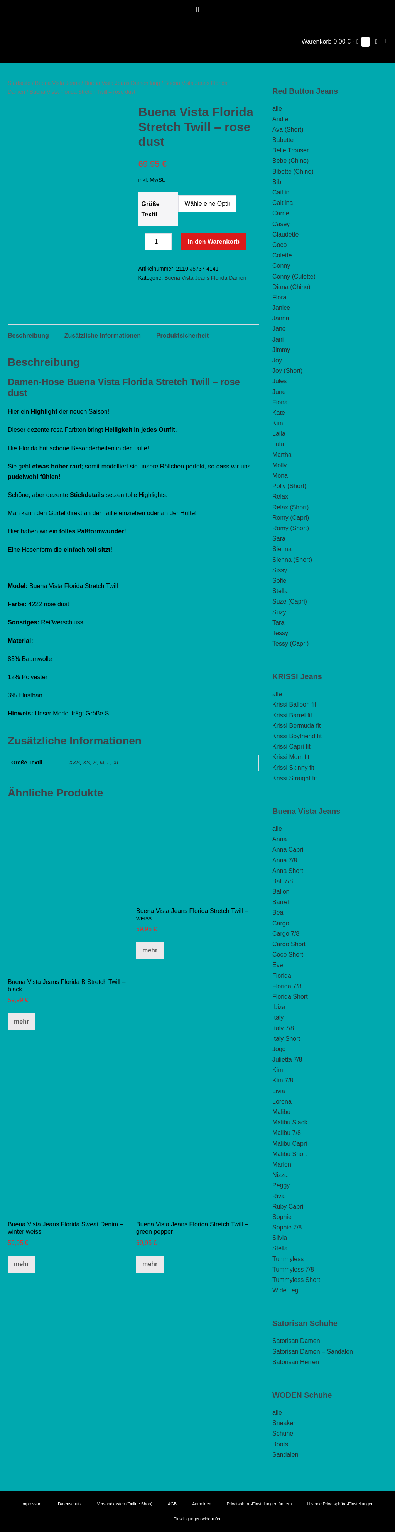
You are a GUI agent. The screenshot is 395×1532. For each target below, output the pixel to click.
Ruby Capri (287, 1206)
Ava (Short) (288, 129)
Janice (281, 307)
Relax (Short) (290, 507)
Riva (278, 1196)
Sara (278, 538)
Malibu (281, 1112)
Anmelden (201, 1504)
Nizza (280, 1175)
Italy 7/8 (283, 1028)
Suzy (279, 612)
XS (86, 793)
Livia (278, 1091)
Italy (278, 1017)
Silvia (279, 1237)
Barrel (280, 902)
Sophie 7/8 (287, 1227)
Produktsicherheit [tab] (182, 365)
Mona (280, 475)
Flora (279, 297)
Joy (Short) (287, 370)
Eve (277, 965)
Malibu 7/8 (286, 1133)
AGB (172, 1504)
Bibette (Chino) (293, 171)
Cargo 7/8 (285, 933)
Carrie (280, 213)
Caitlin (280, 192)
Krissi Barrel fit (292, 715)
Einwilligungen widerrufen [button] (198, 1519)
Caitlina (282, 203)
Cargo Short (289, 944)
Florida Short (290, 996)
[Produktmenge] (158, 241)
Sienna (282, 549)
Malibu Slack (289, 1122)
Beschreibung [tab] (28, 365)
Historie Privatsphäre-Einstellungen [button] (340, 1504)
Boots (280, 1444)
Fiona (280, 402)
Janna (280, 318)
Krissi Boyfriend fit (297, 736)
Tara (278, 622)
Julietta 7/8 (287, 1059)
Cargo (280, 923)
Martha (282, 454)
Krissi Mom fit (290, 757)
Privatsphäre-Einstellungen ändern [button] (259, 1504)
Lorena (282, 1101)
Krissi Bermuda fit (296, 725)
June (279, 392)
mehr (21, 1051)
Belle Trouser (290, 150)
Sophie (282, 1217)
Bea (277, 912)
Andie (280, 119)
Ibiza (278, 1007)
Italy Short (286, 1038)
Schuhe (282, 1433)
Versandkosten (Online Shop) (124, 1504)
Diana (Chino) (291, 287)
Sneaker (283, 1423)
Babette (283, 140)
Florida (281, 975)
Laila (278, 433)
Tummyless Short (296, 1280)
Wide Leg (285, 1290)
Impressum (32, 1504)
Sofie (279, 580)
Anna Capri (287, 849)
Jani (278, 339)
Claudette (285, 234)
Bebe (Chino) (290, 160)
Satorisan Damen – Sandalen (312, 1351)
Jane (279, 328)
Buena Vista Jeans (57, 83)
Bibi (277, 182)
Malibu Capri (289, 1143)
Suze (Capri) (289, 601)
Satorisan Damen (296, 1341)
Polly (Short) (289, 486)
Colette (282, 255)
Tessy (280, 633)
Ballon (280, 891)
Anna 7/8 (284, 860)
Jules (279, 381)
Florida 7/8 (287, 986)
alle (277, 108)
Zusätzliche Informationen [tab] (102, 365)
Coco (279, 245)
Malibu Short (289, 1154)
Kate (278, 412)
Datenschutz (69, 1504)
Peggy (281, 1185)
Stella (280, 591)
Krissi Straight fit (294, 778)
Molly (279, 465)
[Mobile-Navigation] (386, 41)
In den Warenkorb (213, 241)
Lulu (278, 444)
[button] (376, 41)
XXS (74, 793)
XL (116, 793)
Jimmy (281, 350)
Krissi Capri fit (291, 746)
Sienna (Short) (292, 559)
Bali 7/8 (282, 881)
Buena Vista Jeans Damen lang (122, 83)
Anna (279, 839)
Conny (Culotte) (294, 276)
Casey (281, 224)
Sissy (279, 570)
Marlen (281, 1164)
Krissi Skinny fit (293, 767)
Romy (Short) (290, 528)
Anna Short (287, 870)
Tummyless (288, 1259)
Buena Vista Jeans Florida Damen (205, 278)
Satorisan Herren (295, 1362)
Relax (280, 496)
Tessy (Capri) (290, 643)
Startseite (19, 83)
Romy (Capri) (290, 517)
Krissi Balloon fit (294, 704)
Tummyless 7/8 (293, 1269)
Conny (281, 265)
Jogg (279, 1049)
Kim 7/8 (282, 1080)
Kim (277, 423)
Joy (277, 360)
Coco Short (287, 954)
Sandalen (285, 1454)
